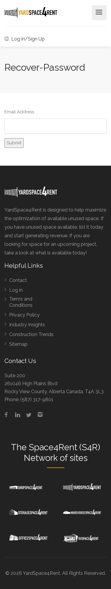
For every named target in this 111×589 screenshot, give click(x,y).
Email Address (19, 111)
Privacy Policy (24, 315)
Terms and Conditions (21, 302)
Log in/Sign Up (24, 39)
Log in (16, 290)
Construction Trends (31, 334)
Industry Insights (27, 324)
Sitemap (18, 344)
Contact (18, 280)
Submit (14, 143)
